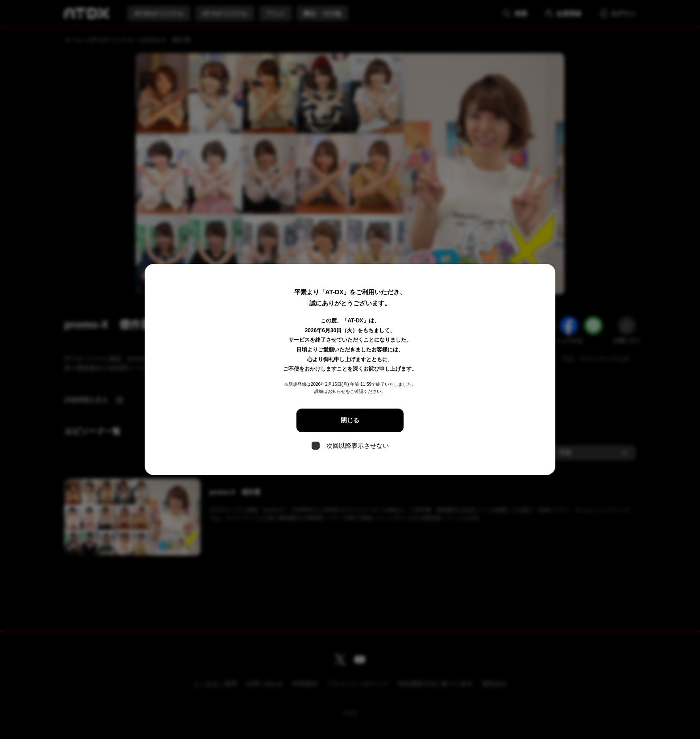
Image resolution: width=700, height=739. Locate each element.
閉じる (350, 420)
